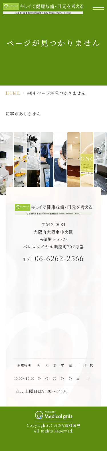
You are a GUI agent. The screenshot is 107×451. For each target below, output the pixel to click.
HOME (13, 93)
